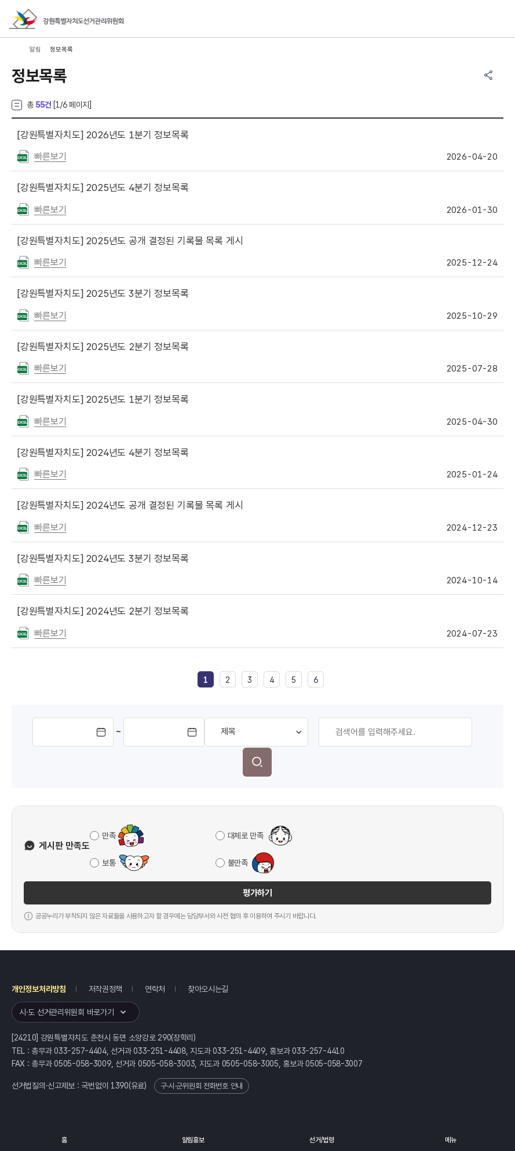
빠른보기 (50, 156)
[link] (205, 680)
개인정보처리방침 (39, 989)
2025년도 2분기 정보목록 (103, 346)
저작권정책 (106, 989)
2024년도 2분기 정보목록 (103, 611)
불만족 (238, 862)
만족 (108, 835)
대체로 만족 (246, 835)
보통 (108, 862)
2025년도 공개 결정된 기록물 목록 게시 (130, 241)
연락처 (155, 989)
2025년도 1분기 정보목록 (103, 399)
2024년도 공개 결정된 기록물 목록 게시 (130, 505)
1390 (120, 1085)
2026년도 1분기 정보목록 (103, 135)
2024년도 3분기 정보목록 (103, 558)
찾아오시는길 (208, 989)
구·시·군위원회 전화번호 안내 (201, 1086)
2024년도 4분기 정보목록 (103, 452)
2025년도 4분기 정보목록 (103, 187)
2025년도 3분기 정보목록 (103, 293)
